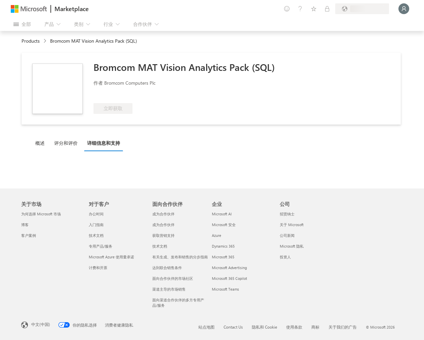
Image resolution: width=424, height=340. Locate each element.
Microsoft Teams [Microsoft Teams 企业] (225, 289)
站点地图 (206, 327)
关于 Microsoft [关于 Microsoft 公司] (292, 224)
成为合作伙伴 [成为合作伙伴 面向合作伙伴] (163, 213)
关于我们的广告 (343, 327)
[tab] (41, 142)
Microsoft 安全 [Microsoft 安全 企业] (224, 224)
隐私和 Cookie (264, 327)
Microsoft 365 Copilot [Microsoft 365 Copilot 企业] (229, 278)
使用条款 (294, 327)
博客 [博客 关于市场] (25, 224)
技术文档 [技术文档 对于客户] (96, 235)
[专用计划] (327, 8)
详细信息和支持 (103, 143)
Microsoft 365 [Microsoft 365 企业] (223, 256)
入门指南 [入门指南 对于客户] (96, 224)
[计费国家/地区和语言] (362, 8)
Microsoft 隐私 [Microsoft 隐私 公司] (292, 246)
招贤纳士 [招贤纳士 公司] (287, 213)
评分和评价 (66, 143)
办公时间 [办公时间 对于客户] (96, 213)
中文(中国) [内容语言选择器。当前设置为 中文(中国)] (40, 324)
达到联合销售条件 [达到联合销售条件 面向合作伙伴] (167, 267)
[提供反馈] (286, 8)
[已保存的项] (313, 8)
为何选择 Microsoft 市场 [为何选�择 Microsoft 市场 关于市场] (41, 213)
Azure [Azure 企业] (216, 235)
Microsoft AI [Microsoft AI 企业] (222, 213)
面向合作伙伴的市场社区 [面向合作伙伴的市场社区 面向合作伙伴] (172, 278)
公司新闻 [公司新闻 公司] (287, 235)
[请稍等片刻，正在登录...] (403, 8)
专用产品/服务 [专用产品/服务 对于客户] (100, 246)
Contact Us (233, 327)
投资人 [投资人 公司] (285, 256)
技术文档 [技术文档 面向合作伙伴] (159, 246)
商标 (315, 327)
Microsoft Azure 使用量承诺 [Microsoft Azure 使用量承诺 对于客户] (111, 256)
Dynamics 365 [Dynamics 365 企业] (223, 246)
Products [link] (31, 41)
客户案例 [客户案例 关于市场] (28, 235)
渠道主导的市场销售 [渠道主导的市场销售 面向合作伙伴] (169, 289)
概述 (40, 143)
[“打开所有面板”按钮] (22, 24)
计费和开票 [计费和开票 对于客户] (98, 267)
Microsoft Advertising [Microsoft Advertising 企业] (229, 267)
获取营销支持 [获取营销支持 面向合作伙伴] (163, 235)
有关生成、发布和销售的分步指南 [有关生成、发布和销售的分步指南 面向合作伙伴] (180, 256)
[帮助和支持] (300, 8)
